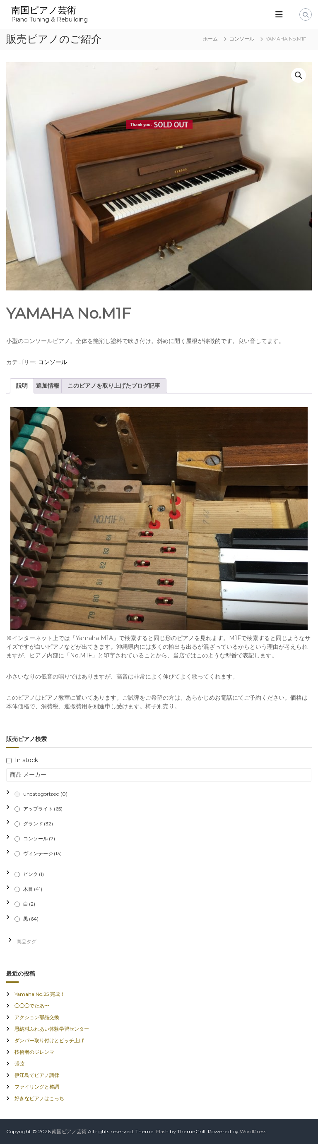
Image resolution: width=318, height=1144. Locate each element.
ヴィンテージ (42, 853)
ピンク (33, 874)
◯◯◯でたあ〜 (31, 1005)
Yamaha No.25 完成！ (39, 994)
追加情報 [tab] (47, 385)
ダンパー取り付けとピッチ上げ (49, 1040)
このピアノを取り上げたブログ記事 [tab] (113, 385)
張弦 (19, 1063)
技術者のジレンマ (34, 1052)
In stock (26, 760)
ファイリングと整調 (36, 1087)
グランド (38, 823)
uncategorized (45, 794)
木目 (32, 889)
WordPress (253, 1131)
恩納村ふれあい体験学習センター (51, 1029)
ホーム (210, 39)
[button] (298, 75)
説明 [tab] (22, 385)
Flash (162, 1131)
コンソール (241, 39)
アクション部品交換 (36, 1017)
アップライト (43, 809)
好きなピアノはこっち (39, 1098)
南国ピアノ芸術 (43, 10)
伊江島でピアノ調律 (36, 1075)
